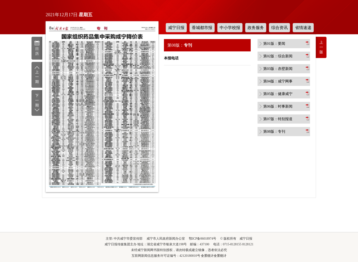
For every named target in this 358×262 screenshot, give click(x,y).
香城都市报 (202, 27)
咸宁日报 (176, 27)
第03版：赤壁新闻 (277, 69)
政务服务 (255, 27)
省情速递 (303, 27)
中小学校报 (230, 27)
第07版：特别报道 (277, 119)
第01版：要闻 (274, 43)
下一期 (37, 103)
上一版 (321, 47)
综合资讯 (279, 27)
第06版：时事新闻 (277, 106)
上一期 (37, 74)
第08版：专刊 (274, 131)
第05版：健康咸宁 (277, 94)
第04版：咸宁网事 (277, 81)
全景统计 (207, 255)
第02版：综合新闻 (277, 56)
